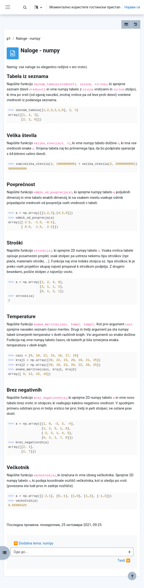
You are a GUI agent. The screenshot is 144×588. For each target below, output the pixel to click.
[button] (25, 7)
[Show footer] (132, 576)
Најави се (132, 7)
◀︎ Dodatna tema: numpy (33, 543)
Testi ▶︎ (123, 560)
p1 (9, 38)
